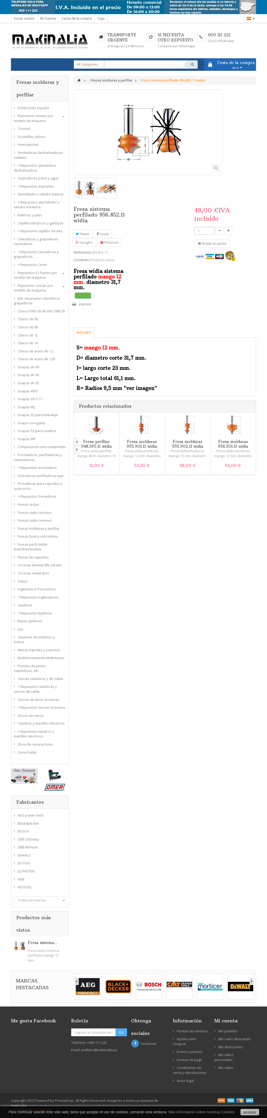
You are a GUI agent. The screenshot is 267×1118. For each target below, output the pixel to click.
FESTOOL (25, 887)
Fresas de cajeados (33, 557)
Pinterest (109, 242)
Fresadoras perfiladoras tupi (40, 475)
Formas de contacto (192, 1031)
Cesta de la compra (77, 18)
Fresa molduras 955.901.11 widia (141, 444)
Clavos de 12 (28, 335)
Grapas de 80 (28, 367)
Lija (20, 629)
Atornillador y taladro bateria (40, 194)
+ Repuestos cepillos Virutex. (40, 231)
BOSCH (23, 831)
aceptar (249, 1112)
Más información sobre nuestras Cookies (201, 1112)
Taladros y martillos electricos (41, 723)
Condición (81, 260)
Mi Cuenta (48, 18)
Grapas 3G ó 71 (30, 399)
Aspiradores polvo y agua (38, 178)
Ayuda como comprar (184, 1041)
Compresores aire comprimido (42, 446)
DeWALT (24, 855)
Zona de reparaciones (35, 744)
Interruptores (28, 144)
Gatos (22, 581)
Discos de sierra (30, 715)
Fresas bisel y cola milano (38, 536)
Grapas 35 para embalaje (38, 414)
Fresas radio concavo (35, 512)
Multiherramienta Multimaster (41, 657)
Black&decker (28, 823)
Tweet (82, 233)
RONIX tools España (33, 108)
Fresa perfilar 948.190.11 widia (96, 444)
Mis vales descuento (234, 1039)
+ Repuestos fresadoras (37, 496)
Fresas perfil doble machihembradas (30, 547)
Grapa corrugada (31, 423)
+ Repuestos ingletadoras (38, 597)
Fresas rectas (28, 504)
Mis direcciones (230, 1047)
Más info (84, 332)
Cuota (103, 233)
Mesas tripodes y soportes (39, 650)
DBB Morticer (28, 847)
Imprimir (85, 304)
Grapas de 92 (28, 383)
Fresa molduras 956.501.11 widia (233, 444)
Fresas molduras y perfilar (38, 528)
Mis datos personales (224, 1057)
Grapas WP (27, 438)
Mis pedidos (228, 1031)
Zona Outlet (27, 752)
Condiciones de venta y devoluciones (190, 1070)
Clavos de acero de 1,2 (35, 351)
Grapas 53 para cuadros (37, 430)
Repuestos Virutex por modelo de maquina (33, 118)
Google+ (84, 242)
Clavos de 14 (28, 343)
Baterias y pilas (30, 215)
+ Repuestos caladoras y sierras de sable (35, 689)
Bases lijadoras (30, 621)
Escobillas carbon (31, 136)
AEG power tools (31, 815)
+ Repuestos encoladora (37, 467)
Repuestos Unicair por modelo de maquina (33, 288)
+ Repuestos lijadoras (35, 613)
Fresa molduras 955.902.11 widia (187, 444)
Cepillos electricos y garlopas (41, 223)
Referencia (82, 252)
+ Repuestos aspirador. (36, 186)
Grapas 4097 (28, 391)
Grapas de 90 (28, 374)
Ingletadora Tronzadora (37, 589)
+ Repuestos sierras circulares (42, 707)
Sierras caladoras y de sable (40, 678)
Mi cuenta (226, 1021)
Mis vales (225, 1067)
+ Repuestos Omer (32, 264)
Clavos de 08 (28, 327)
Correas (24, 128)
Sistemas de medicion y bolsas (34, 639)
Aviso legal (185, 1080)
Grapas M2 (26, 407)
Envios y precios (189, 1051)
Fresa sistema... (42, 942)
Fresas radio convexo (35, 520)
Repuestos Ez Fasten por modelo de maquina (35, 275)
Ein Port (24, 863)
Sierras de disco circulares (38, 699)
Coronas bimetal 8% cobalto (40, 565)
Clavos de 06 (28, 319)
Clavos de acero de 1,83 (36, 359)
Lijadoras (25, 605)
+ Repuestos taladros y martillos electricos (34, 734)
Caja (101, 18)
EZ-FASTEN (26, 871)
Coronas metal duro (33, 573)
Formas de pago (189, 1059)
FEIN (21, 879)
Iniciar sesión (24, 18)
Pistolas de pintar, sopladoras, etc (30, 668)
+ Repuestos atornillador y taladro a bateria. (36, 204)
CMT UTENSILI (28, 839)
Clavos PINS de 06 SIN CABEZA (41, 311)
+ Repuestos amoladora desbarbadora (35, 168)
